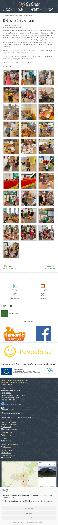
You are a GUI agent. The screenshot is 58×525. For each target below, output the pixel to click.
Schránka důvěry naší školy (12, 414)
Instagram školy (8, 409)
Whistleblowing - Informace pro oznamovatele (17, 417)
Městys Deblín (6, 453)
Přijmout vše (29, 508)
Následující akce (29, 321)
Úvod (4, 15)
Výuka (20, 9)
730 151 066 (6, 435)
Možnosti (29, 518)
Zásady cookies (17, 522)
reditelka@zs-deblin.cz (9, 429)
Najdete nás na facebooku (11, 404)
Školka (50, 9)
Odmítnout (29, 513)
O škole (6, 9)
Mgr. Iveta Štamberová (9, 425)
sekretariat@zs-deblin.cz (10, 391)
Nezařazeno (10, 15)
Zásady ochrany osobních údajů (35, 522)
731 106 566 (6, 427)
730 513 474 (6, 447)
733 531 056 (6, 441)
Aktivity (35, 9)
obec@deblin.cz (7, 457)
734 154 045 (6, 388)
